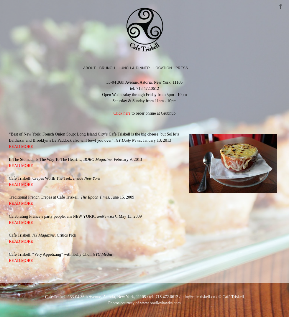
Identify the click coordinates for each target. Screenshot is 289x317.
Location (162, 68)
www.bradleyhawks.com (160, 303)
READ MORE (21, 146)
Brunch (107, 68)
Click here (122, 113)
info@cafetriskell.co (198, 297)
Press (181, 68)
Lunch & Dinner (134, 68)
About (89, 68)
